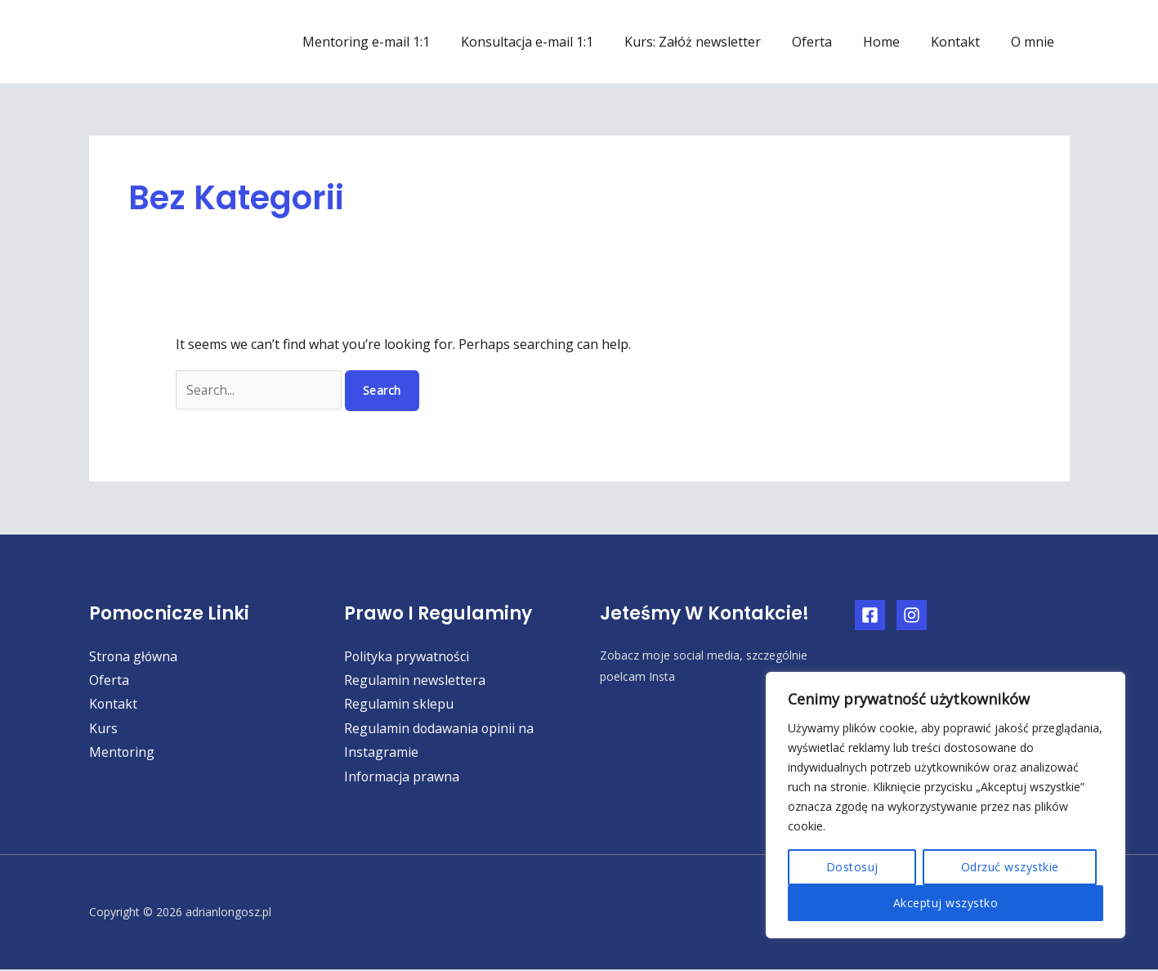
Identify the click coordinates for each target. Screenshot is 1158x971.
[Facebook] (870, 615)
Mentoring (122, 753)
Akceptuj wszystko (946, 903)
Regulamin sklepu (399, 705)
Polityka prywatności (407, 656)
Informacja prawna (402, 777)
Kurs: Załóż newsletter (714, 42)
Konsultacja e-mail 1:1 (554, 42)
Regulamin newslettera (414, 680)
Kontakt (962, 42)
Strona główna (134, 656)
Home (893, 42)
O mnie (1035, 42)
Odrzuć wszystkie (1010, 867)
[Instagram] (911, 615)
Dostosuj (852, 867)
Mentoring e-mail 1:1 (398, 42)
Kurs (103, 729)
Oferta (829, 42)
